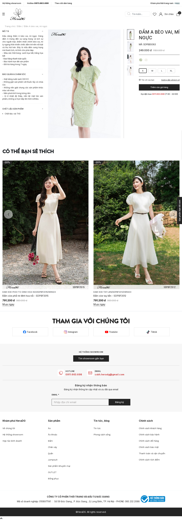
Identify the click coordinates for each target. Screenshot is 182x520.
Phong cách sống (102, 434)
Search (129, 14)
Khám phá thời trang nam (165, 3)
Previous (8, 214)
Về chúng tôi (9, 428)
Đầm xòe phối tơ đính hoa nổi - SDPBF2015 (116, 295)
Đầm (50, 441)
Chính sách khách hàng (150, 428)
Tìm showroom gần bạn (91, 358)
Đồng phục (53, 478)
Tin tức (97, 428)
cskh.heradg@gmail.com (109, 374)
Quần (50, 453)
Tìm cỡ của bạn (146, 80)
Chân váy (52, 447)
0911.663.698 (73, 374)
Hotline (38, 3)
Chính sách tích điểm (149, 460)
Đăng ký (119, 402)
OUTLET (52, 472)
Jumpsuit (52, 460)
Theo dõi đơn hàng (63, 3)
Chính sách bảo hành (149, 434)
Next (173, 214)
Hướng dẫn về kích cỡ (170, 80)
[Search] (139, 14)
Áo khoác (52, 434)
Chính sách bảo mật (149, 447)
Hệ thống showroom (11, 3)
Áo (49, 428)
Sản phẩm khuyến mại (59, 466)
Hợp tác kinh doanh (12, 441)
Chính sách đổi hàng (149, 441)
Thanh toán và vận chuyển (152, 453)
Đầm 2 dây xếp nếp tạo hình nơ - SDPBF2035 (26, 295)
